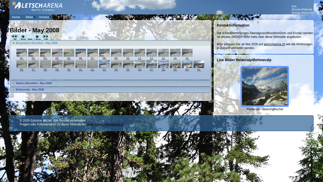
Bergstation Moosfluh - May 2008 (37, 42)
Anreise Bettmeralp (303, 12)
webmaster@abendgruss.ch (106, 124)
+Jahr (45, 37)
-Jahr (14, 37)
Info (294, 6)
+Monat (37, 37)
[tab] (110, 43)
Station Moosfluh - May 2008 (34, 83)
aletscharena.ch (274, 44)
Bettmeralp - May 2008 (30, 89)
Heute (30, 37)
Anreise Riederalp (302, 9)
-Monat (22, 37)
